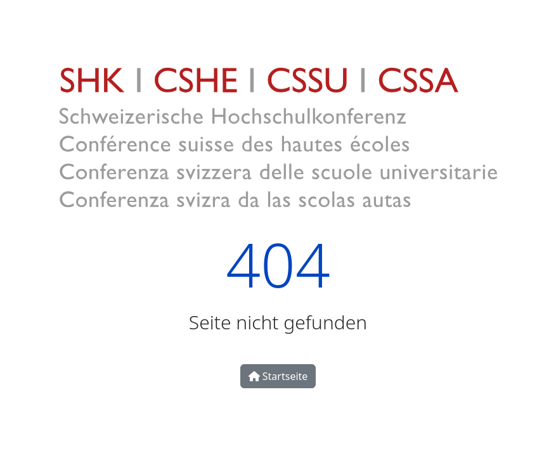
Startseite (278, 376)
